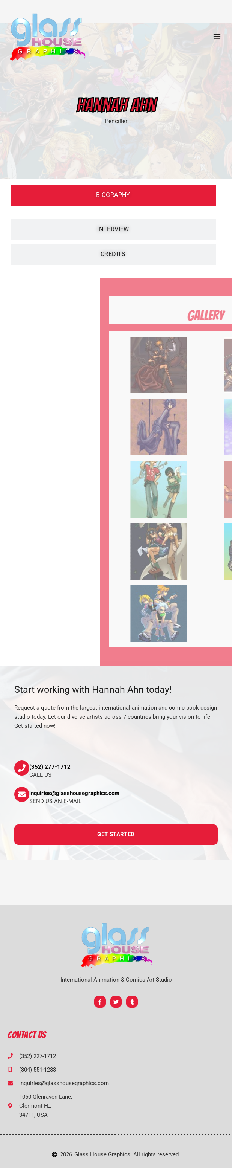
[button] (217, 36)
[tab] (113, 195)
